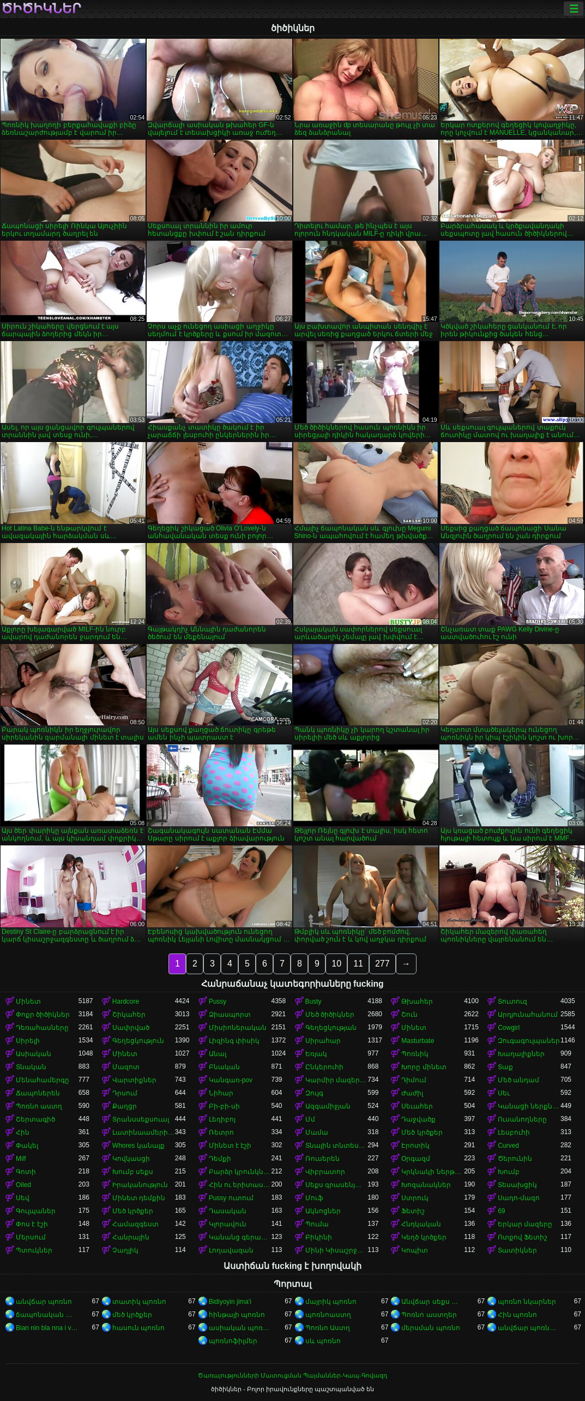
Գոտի (26, 1172)
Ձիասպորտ (230, 1014)
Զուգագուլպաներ (529, 1041)
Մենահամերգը (42, 1080)
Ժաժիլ (412, 1093)
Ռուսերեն (322, 1158)
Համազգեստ (135, 1224)
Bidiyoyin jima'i (230, 1301)
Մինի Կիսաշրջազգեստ (336, 1250)
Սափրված (130, 1028)
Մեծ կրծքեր (421, 1132)
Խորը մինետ (423, 1067)
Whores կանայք (138, 1145)
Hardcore (125, 1001)
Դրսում (124, 1093)
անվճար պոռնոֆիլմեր (529, 1328)
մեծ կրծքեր (132, 1315)
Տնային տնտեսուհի (336, 1145)
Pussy (218, 1001)
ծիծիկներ (41, 9)
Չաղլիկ (125, 1250)
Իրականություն (140, 1185)
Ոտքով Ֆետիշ (522, 1237)
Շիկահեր (129, 1014)
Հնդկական (421, 1224)
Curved (508, 1145)
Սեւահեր (417, 1106)
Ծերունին (515, 1158)
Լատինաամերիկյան (143, 1132)
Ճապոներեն (38, 1093)
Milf (21, 1158)
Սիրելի (28, 1041)
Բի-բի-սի (224, 1106)
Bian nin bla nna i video (47, 1328)
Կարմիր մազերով (336, 1080)
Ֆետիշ (413, 1211)
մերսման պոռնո (430, 1328)
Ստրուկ (415, 1198)
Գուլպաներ (36, 1211)
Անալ (217, 1054)
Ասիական (33, 1054)
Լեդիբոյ (222, 1119)
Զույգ (314, 1093)
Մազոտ (126, 1067)
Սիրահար (323, 1041)
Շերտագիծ (35, 1119)
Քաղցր (124, 1106)
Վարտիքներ (134, 1080)
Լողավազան (231, 1250)
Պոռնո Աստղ (327, 1328)
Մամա (316, 1132)
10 (336, 963)
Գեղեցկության (331, 1028)
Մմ (310, 1119)
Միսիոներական (238, 1028)
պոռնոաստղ (328, 1315)
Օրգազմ (415, 1158)
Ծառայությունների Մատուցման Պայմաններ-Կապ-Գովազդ (292, 1375)
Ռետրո (221, 1132)
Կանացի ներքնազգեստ (529, 1106)
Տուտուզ (512, 1001)
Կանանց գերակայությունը (240, 1237)
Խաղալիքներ (521, 1054)
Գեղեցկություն (138, 1041)
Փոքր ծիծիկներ (43, 1014)
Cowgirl (509, 1028)
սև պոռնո (323, 1341)
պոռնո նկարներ (527, 1301)
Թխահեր (417, 1001)
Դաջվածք (418, 1119)
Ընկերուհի (324, 1067)
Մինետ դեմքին (138, 1198)
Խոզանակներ (426, 1185)
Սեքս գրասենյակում (336, 1185)
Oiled (23, 1185)
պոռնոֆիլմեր (233, 1341)
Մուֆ (314, 1198)
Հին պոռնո (517, 1315)
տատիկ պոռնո (139, 1301)
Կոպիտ (414, 1250)
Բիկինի (318, 1237)
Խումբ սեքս (132, 1172)
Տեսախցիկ (517, 1185)
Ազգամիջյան (328, 1106)
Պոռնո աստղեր (428, 1315)
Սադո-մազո (519, 1198)
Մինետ (28, 1001)
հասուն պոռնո (138, 1328)
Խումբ (509, 1172)
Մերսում (31, 1237)
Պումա (317, 1224)
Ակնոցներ (323, 1211)
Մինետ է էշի (230, 1145)
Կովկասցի (131, 1158)
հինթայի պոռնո (237, 1315)
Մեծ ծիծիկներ (329, 1014)
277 (382, 963)
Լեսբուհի (514, 1132)
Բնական (224, 1067)
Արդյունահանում (528, 1014)
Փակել (27, 1145)
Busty (313, 1001)
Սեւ (504, 1093)
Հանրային (130, 1237)
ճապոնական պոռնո (47, 1315)
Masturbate (417, 1041)
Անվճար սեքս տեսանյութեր (432, 1301)
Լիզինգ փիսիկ (234, 1041)
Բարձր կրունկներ (240, 1172)
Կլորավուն (227, 1224)
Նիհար (221, 1093)
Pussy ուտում (231, 1198)
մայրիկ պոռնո (331, 1301)
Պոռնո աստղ (39, 1106)
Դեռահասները (42, 1028)
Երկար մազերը (525, 1224)
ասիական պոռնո (240, 1328)
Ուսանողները (522, 1119)
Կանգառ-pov (230, 1080)
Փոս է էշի (32, 1224)
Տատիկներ (517, 1250)
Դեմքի (220, 1158)
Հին (22, 1132)
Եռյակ (316, 1054)
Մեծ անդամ (518, 1080)
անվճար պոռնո (44, 1301)
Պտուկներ (34, 1250)
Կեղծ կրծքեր (423, 1237)
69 (501, 1211)
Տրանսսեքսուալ (140, 1119)
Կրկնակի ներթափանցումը (432, 1172)
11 (358, 963)
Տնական (31, 1067)
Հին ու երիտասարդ (240, 1185)
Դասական (227, 1211)
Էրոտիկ (415, 1145)
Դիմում (413, 1080)
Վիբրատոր (325, 1172)
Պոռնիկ (415, 1054)
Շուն (409, 1014)
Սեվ (22, 1198)
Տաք (505, 1067)
